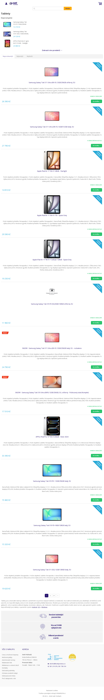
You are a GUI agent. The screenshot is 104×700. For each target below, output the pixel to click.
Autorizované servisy (8, 660)
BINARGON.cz (61, 693)
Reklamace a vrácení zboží (10, 665)
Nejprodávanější (8, 56)
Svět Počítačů (13, 3)
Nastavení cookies (52, 690)
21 (54, 595)
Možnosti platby (7, 657)
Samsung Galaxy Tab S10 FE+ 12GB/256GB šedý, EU (52, 481)
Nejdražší (30, 56)
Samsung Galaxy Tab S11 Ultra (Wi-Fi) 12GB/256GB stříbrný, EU (52, 82)
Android (34, 607)
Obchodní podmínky (8, 670)
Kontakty (5, 668)
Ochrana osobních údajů (10, 673)
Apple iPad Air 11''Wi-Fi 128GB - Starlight (52, 171)
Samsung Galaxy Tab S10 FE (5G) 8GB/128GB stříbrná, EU (52, 304)
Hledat (67, 8)
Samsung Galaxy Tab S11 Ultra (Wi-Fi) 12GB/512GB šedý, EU (52, 127)
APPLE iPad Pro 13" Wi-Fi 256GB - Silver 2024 (52, 437)
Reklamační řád (7, 663)
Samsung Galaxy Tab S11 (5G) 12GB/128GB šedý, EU (52, 570)
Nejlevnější (20, 56)
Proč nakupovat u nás (9, 678)
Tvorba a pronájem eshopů (47, 693)
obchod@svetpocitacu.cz (57, 664)
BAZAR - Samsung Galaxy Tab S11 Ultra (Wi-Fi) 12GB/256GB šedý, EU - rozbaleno (52, 348)
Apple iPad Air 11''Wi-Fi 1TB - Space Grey (52, 215)
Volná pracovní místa (8, 676)
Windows (44, 607)
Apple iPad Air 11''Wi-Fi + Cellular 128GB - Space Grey (52, 260)
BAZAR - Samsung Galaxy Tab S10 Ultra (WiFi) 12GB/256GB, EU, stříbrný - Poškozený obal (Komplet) (52, 392)
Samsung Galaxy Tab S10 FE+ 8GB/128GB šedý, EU (52, 525)
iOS (39, 607)
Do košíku (96, 101)
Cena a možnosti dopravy (10, 655)
